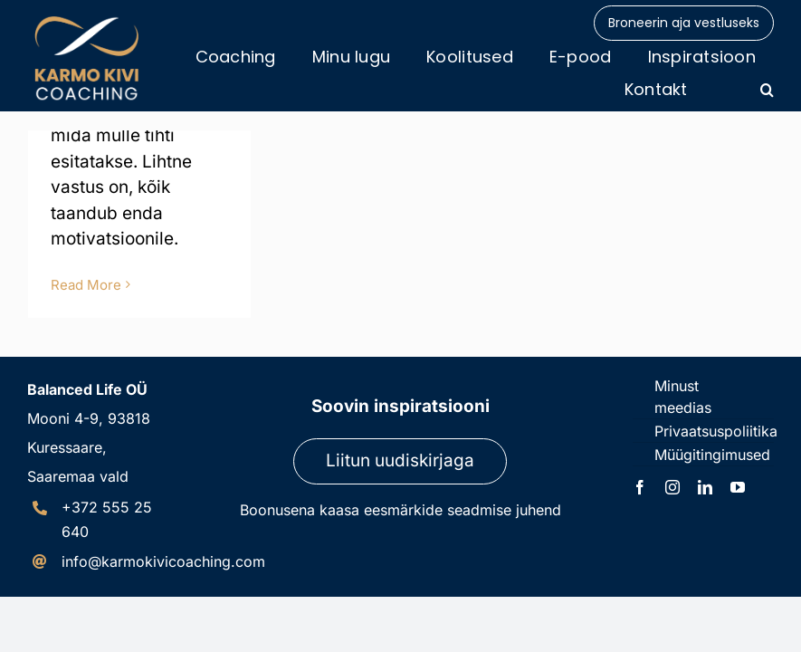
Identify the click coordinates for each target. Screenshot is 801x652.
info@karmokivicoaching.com (163, 561)
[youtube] (737, 487)
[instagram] (672, 487)
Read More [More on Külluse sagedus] (86, 284)
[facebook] (640, 487)
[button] (767, 90)
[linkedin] (705, 487)
